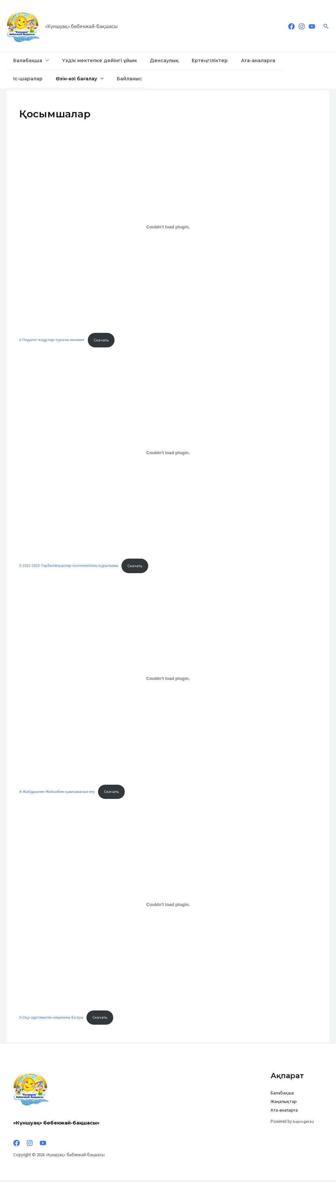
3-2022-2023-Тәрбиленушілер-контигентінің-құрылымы (69, 566)
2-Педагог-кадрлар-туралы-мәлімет (52, 340)
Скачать (102, 340)
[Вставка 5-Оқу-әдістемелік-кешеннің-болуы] (168, 906)
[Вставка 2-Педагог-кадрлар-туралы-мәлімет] (168, 227)
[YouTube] (312, 26)
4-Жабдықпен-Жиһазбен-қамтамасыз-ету (58, 792)
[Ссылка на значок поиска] (326, 26)
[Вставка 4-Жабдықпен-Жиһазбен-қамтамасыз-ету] (168, 679)
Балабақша (24, 60)
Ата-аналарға (231, 60)
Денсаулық (149, 60)
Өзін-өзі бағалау (30, 79)
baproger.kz (303, 1123)
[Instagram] (301, 26)
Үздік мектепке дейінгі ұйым (90, 60)
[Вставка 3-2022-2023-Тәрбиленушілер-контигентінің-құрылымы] (168, 453)
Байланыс (77, 79)
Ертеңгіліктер (189, 60)
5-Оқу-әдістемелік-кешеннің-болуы (51, 1019)
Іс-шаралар (270, 60)
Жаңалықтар (284, 1103)
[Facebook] (291, 26)
